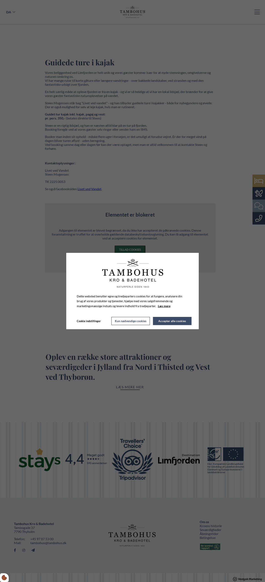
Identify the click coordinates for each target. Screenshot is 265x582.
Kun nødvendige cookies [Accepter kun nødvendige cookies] (130, 321)
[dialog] (132, 291)
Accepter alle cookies (172, 321)
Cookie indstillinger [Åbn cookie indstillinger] (89, 321)
